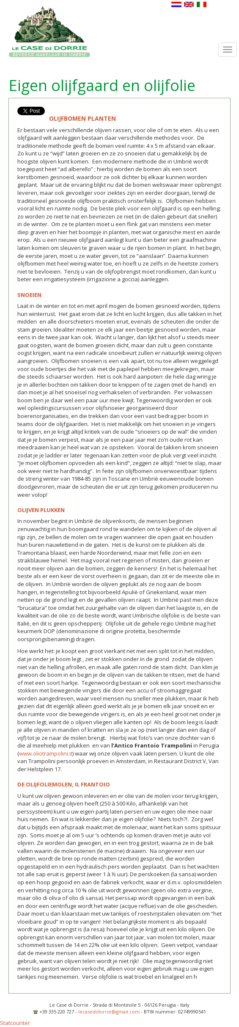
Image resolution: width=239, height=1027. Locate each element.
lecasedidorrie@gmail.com (109, 1011)
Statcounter (15, 1023)
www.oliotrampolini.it (45, 753)
